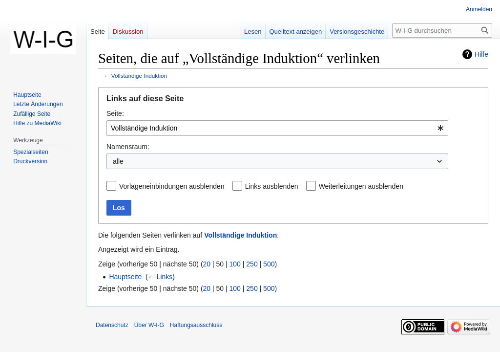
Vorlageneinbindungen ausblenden (172, 186)
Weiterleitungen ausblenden (361, 186)
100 (235, 264)
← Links (160, 277)
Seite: (115, 113)
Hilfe (481, 54)
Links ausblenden (271, 186)
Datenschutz (112, 325)
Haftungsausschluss (196, 325)
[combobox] (277, 128)
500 (268, 264)
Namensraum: (127, 147)
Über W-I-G (149, 325)
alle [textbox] (118, 161)
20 (207, 264)
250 (251, 264)
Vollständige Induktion (139, 75)
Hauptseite (125, 277)
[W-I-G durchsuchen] (442, 30)
